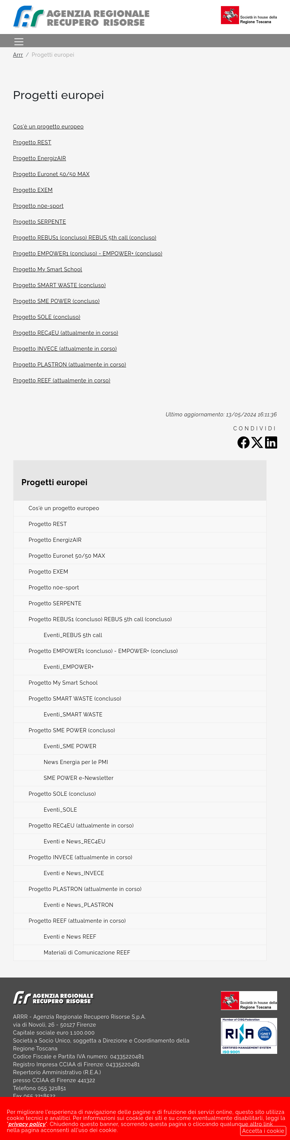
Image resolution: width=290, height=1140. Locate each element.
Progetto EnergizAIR (39, 158)
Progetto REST (32, 142)
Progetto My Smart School (47, 269)
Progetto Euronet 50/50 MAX (51, 174)
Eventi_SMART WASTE (73, 715)
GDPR (211, 1120)
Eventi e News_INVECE (74, 873)
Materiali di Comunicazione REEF (87, 953)
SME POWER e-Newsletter (79, 778)
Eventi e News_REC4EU (75, 841)
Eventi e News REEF (70, 937)
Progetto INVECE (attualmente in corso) (65, 349)
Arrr (18, 55)
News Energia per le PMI (76, 762)
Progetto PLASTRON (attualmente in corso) (69, 365)
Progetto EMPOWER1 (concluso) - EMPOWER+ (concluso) (88, 254)
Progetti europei (55, 482)
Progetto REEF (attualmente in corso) (62, 380)
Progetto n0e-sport (38, 206)
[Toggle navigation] (19, 40)
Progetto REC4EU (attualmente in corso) (66, 333)
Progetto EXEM (33, 190)
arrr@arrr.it (43, 1104)
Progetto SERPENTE (39, 222)
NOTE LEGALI (110, 1120)
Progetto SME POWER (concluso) (56, 301)
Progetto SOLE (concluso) (46, 317)
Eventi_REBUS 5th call (73, 635)
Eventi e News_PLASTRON (79, 905)
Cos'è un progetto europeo (48, 127)
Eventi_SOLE (60, 810)
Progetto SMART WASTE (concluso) (59, 285)
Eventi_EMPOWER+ (69, 667)
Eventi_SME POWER (70, 746)
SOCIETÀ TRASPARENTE (45, 1120)
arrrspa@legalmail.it (181, 1104)
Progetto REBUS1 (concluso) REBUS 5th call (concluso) (85, 238)
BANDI (151, 1120)
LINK (182, 1120)
